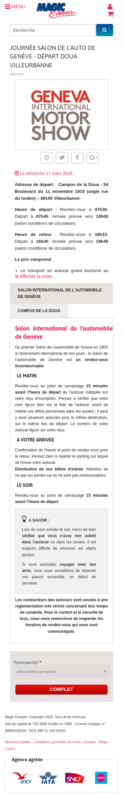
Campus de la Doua (39, 310)
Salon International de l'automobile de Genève (60, 293)
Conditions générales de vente (57, 742)
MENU (15, 6)
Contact (89, 742)
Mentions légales (18, 742)
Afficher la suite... (35, 276)
